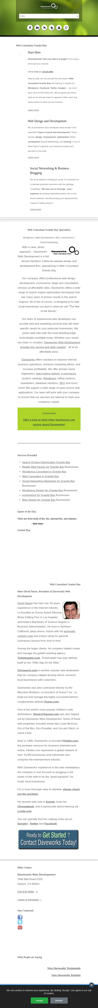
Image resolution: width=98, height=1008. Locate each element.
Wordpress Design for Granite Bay (43, 490)
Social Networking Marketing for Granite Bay (48, 481)
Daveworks (28, 359)
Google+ (23, 823)
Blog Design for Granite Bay (39, 499)
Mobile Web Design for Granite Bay (43, 466)
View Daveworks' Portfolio (65, 975)
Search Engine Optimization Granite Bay (46, 462)
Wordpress (49, 378)
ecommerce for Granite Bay (39, 495)
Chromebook (26, 806)
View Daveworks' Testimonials (63, 968)
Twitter (34, 823)
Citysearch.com (28, 670)
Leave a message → (30, 899)
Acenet (50, 801)
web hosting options (48, 373)
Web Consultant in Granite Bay (40, 476)
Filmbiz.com (70, 740)
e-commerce (68, 373)
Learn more (33, 110)
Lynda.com (25, 811)
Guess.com (51, 701)
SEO (62, 383)
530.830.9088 (47, 71)
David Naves (25, 603)
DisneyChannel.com (46, 714)
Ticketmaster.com (29, 657)
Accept (39, 1000)
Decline (58, 1000)
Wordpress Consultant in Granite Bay (44, 471)
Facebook (50, 823)
